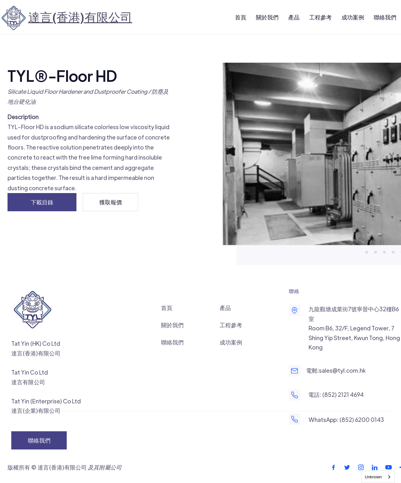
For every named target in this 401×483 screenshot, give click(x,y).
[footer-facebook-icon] (333, 467)
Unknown (373, 477)
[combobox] (378, 477)
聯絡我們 (172, 342)
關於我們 (172, 324)
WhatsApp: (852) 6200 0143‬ (346, 419)
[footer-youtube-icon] (388, 467)
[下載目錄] (42, 202)
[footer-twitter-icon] (347, 467)
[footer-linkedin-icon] (374, 467)
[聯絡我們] (39, 440)
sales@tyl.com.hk (342, 370)
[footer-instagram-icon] (361, 467)
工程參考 (231, 324)
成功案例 (231, 342)
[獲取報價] (110, 202)
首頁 (166, 307)
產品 (225, 307)
